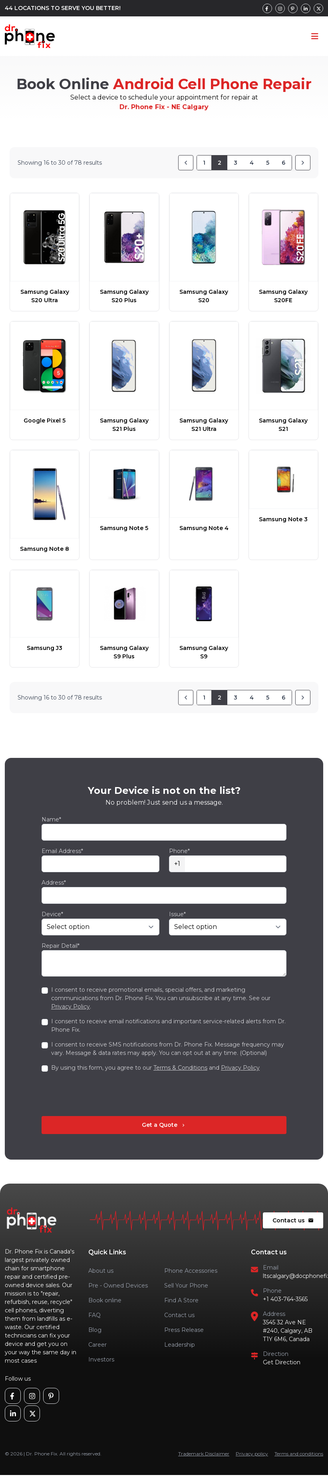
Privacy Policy (70, 1006)
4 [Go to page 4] (252, 162)
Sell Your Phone (186, 1285)
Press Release (184, 1329)
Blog (94, 1329)
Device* (52, 914)
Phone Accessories (190, 1270)
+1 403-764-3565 (285, 1299)
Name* (51, 819)
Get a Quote (164, 1124)
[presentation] (102, 1094)
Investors (101, 1359)
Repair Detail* (61, 945)
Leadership (179, 1344)
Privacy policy (252, 1454)
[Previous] (185, 162)
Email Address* (62, 851)
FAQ (94, 1315)
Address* (54, 882)
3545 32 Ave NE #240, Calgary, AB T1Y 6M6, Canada (287, 1331)
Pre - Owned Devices (118, 1285)
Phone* (179, 851)
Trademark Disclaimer (203, 1454)
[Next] (302, 162)
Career (97, 1344)
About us (100, 1270)
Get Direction (281, 1362)
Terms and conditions (298, 1454)
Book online (104, 1300)
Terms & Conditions (180, 1067)
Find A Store (181, 1300)
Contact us (293, 1220)
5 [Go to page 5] (267, 162)
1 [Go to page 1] (204, 162)
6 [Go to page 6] (283, 162)
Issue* (177, 914)
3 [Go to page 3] (235, 162)
